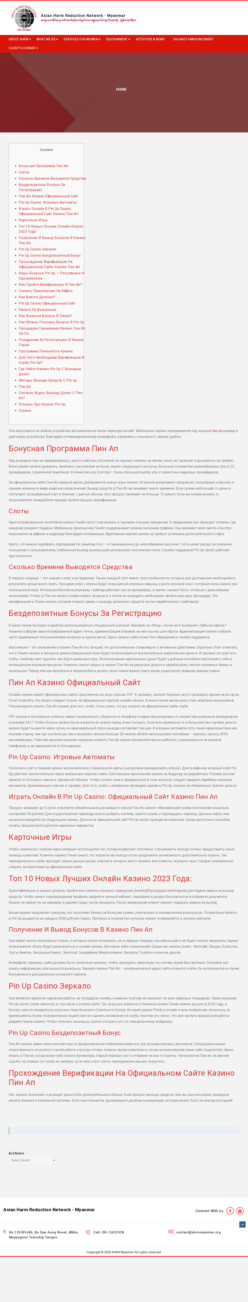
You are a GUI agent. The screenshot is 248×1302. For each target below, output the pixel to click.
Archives (16, 1153)
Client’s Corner (22, 48)
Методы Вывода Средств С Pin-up (48, 380)
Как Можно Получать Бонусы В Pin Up (51, 322)
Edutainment (117, 39)
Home (121, 89)
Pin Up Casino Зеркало (38, 249)
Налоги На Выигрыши (37, 310)
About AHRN (18, 39)
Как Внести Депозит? (37, 297)
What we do (45, 39)
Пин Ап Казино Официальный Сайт (48, 196)
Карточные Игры (33, 220)
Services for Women (81, 39)
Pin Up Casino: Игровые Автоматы (48, 202)
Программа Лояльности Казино (46, 351)
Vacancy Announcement (193, 39)
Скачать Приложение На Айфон (46, 291)
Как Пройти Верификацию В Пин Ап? (50, 285)
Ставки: (25, 410)
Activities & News (150, 39)
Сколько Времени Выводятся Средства (52, 178)
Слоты (24, 172)
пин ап (217, 431)
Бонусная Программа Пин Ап (43, 166)
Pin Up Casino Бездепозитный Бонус (50, 255)
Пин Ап (25, 387)
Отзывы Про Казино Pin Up (42, 404)
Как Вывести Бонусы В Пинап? (45, 316)
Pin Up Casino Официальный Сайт (47, 303)
